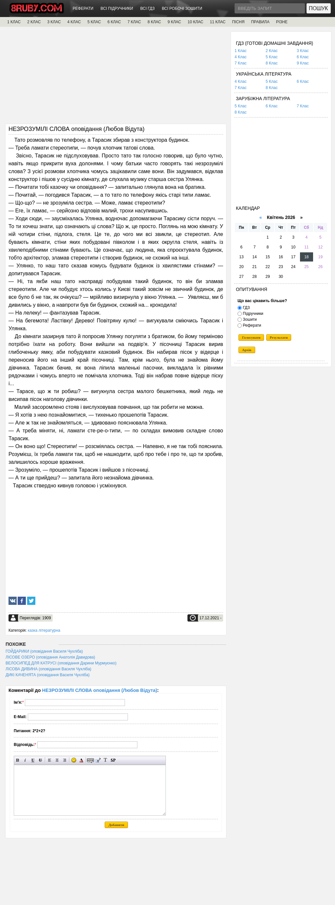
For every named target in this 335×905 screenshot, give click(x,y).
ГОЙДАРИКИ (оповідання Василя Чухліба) (44, 651)
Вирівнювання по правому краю (64, 760)
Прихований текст (90, 760)
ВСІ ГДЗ (147, 8)
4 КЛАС (74, 22)
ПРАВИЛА (260, 22)
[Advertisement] (116, 77)
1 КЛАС (14, 22)
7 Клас (241, 63)
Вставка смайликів (74, 760)
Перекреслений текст (40, 760)
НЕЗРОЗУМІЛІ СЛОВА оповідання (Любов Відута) (99, 690)
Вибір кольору (81, 760)
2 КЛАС (34, 22)
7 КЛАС (134, 22)
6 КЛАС (114, 22)
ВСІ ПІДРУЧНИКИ (116, 8)
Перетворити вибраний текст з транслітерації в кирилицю (105, 760)
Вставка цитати (98, 760)
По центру (57, 760)
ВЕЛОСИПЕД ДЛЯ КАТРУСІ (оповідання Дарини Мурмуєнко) (61, 663)
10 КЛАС (195, 22)
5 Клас (272, 57)
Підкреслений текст (33, 760)
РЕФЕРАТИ (83, 8)
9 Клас (303, 63)
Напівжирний (18, 760)
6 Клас (303, 57)
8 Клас (272, 63)
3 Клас (303, 50)
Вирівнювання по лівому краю (49, 760)
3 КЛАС (54, 22)
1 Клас (241, 50)
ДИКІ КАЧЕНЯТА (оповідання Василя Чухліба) (48, 675)
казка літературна (44, 630)
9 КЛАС (174, 22)
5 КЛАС (94, 22)
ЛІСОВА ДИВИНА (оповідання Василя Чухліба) (48, 669)
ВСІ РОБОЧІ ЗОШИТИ (182, 8)
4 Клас (241, 57)
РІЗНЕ (282, 22)
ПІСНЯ (238, 22)
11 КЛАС (217, 22)
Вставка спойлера (113, 760)
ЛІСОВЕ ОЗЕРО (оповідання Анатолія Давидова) (50, 657)
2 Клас (272, 50)
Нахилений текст (25, 760)
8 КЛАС (154, 22)
